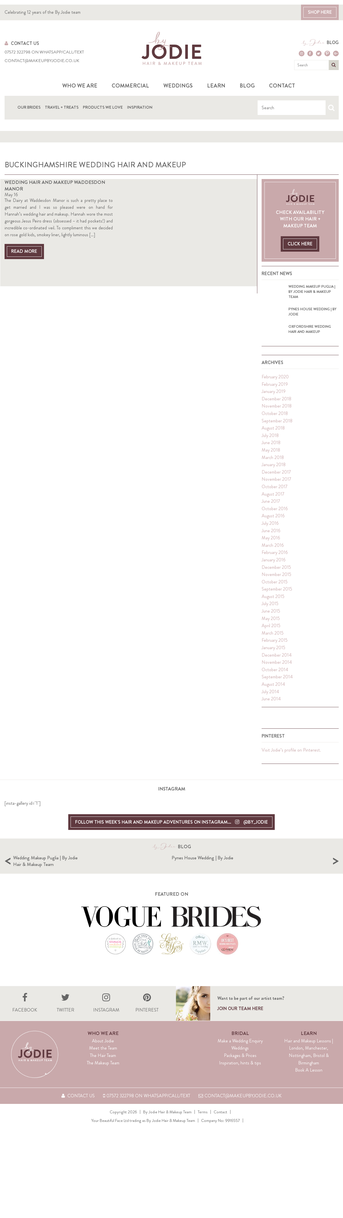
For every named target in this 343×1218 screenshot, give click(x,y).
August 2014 (273, 697)
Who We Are (103, 1063)
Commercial (130, 85)
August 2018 (273, 441)
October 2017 (275, 499)
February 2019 (275, 397)
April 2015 (271, 638)
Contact (282, 85)
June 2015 (271, 624)
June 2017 (271, 514)
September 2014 (277, 689)
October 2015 (275, 594)
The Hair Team (103, 1086)
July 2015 (270, 616)
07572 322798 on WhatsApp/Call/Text (44, 52)
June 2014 (271, 711)
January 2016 (274, 572)
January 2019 (274, 404)
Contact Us (22, 43)
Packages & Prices (240, 1086)
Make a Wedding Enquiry (240, 1071)
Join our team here (240, 1039)
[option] (92, 883)
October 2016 (275, 521)
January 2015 (273, 660)
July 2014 (270, 704)
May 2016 (271, 550)
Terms (203, 1142)
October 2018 (275, 426)
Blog (333, 42)
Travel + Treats (62, 107)
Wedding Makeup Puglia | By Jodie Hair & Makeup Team (126, 874)
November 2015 (276, 587)
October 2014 (275, 682)
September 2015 (277, 602)
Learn (216, 85)
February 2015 (275, 653)
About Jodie (103, 1071)
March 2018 (273, 470)
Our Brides (29, 107)
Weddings (178, 85)
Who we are (79, 85)
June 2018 (271, 455)
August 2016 (273, 528)
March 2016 (273, 558)
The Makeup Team (103, 1093)
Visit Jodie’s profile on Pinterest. (291, 763)
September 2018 (277, 433)
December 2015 (276, 580)
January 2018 (274, 477)
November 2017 (276, 492)
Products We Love (103, 107)
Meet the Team (103, 1079)
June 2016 (271, 543)
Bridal (240, 1063)
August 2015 (273, 609)
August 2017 (273, 506)
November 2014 (277, 675)
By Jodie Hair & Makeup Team (167, 1142)
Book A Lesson (308, 1101)
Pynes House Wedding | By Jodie (283, 870)
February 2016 (275, 565)
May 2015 (271, 631)
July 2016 (270, 536)
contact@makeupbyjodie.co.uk (42, 61)
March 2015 (273, 645)
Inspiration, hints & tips (240, 1093)
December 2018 (276, 411)
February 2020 (275, 389)
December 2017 (276, 484)
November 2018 (277, 419)
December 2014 (277, 667)
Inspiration (140, 107)
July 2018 (270, 448)
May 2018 (271, 463)
